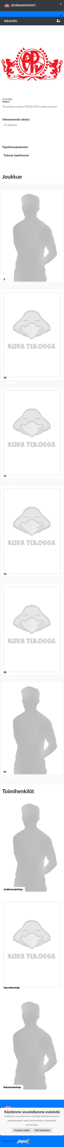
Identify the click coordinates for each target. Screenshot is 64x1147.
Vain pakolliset (42, 1130)
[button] (32, 238)
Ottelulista (9, 136)
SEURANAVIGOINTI (34, 4)
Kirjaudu (32, 21)
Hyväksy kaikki (22, 1130)
